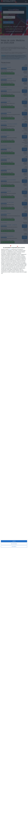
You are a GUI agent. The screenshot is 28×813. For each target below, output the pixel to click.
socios (10, 249)
